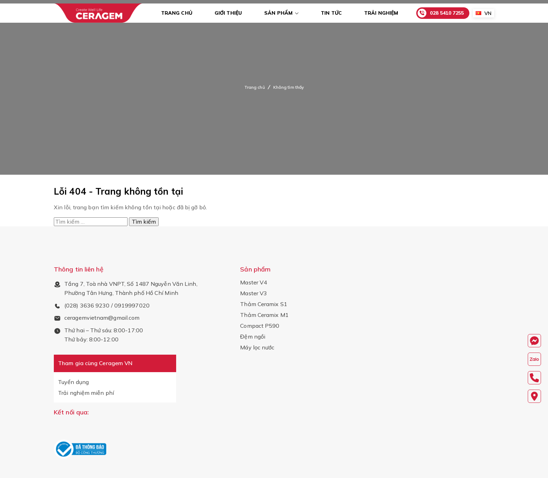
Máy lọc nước (257, 347)
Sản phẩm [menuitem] (278, 13)
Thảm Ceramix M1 (264, 315)
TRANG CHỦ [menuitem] (176, 13)
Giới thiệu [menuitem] (228, 13)
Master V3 (253, 293)
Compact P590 (259, 325)
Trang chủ (254, 87)
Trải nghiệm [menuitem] (381, 13)
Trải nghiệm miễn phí (86, 393)
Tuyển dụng (73, 382)
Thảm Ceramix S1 (263, 304)
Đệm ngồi (252, 336)
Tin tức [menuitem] (331, 13)
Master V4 (253, 282)
